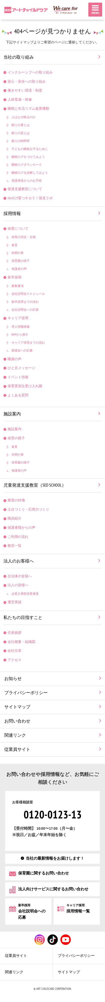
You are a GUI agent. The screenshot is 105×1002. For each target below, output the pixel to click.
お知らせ (13, 678)
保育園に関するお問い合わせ (43, 873)
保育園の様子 (20, 260)
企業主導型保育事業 (25, 593)
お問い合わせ (17, 721)
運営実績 (14, 602)
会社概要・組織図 (21, 642)
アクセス (14, 660)
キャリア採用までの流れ (28, 342)
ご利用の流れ (18, 537)
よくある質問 (18, 395)
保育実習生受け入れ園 (25, 386)
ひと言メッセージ (21, 368)
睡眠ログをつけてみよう (28, 156)
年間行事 (17, 253)
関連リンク (15, 735)
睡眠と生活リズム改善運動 (28, 109)
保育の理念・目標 (23, 237)
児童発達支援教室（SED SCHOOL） (34, 485)
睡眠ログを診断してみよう (29, 172)
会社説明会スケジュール (28, 293)
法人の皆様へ (18, 585)
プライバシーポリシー (26, 692)
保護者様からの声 (21, 528)
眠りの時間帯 (20, 141)
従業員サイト (17, 749)
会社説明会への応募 (25, 309)
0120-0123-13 (52, 814)
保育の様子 (16, 438)
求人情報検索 (20, 326)
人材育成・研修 (20, 100)
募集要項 (17, 286)
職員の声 (14, 359)
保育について (18, 229)
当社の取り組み (18, 57)
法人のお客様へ (18, 561)
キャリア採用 (18, 318)
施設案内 (12, 414)
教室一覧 (14, 546)
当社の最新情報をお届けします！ (55, 858)
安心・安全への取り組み (27, 82)
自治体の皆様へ (20, 576)
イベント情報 (18, 377)
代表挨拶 (14, 633)
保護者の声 (19, 269)
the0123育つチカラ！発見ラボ (30, 198)
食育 (14, 245)
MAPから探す (19, 334)
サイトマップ (17, 707)
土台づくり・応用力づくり (28, 509)
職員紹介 (14, 518)
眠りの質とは (20, 133)
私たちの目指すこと (22, 617)
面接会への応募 (22, 350)
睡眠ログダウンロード (26, 164)
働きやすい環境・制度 (25, 90)
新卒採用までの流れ (25, 301)
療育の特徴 (16, 500)
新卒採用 (14, 277)
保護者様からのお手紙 (26, 180)
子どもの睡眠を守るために (29, 149)
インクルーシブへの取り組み (30, 72)
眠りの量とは (20, 125)
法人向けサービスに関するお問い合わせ (53, 889)
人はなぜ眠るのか (23, 117)
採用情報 (12, 213)
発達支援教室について (25, 189)
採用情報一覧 (78, 909)
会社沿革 (14, 651)
